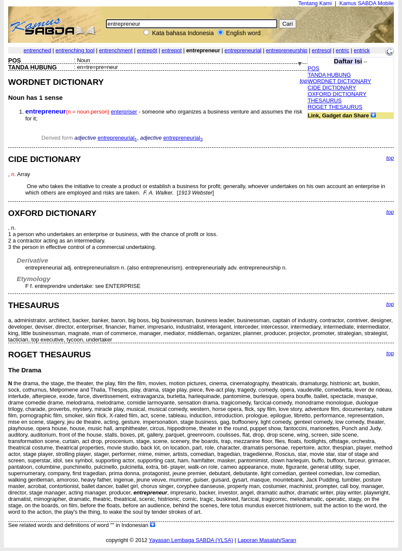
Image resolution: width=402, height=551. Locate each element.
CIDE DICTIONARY (332, 87)
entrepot (172, 50)
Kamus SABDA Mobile (366, 3)
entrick (362, 50)
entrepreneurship (286, 50)
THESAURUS (325, 100)
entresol (322, 50)
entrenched (37, 50)
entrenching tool (74, 50)
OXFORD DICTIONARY (337, 94)
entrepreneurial (243, 50)
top (303, 81)
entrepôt (147, 50)
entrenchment (115, 50)
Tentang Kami (315, 3)
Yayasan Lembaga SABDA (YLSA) (191, 540)
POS (313, 68)
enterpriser (124, 111)
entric (342, 50)
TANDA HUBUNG (329, 75)
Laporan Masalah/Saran (266, 540)
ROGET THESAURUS (335, 107)
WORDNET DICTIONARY (339, 81)
